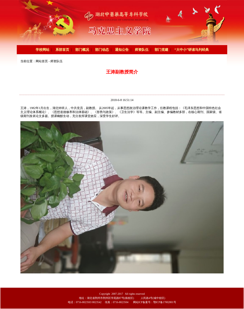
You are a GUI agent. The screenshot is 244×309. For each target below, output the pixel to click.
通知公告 (122, 50)
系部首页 (62, 50)
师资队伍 (141, 50)
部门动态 (102, 50)
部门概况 (82, 50)
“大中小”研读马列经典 (191, 50)
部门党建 (161, 50)
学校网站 (42, 50)
